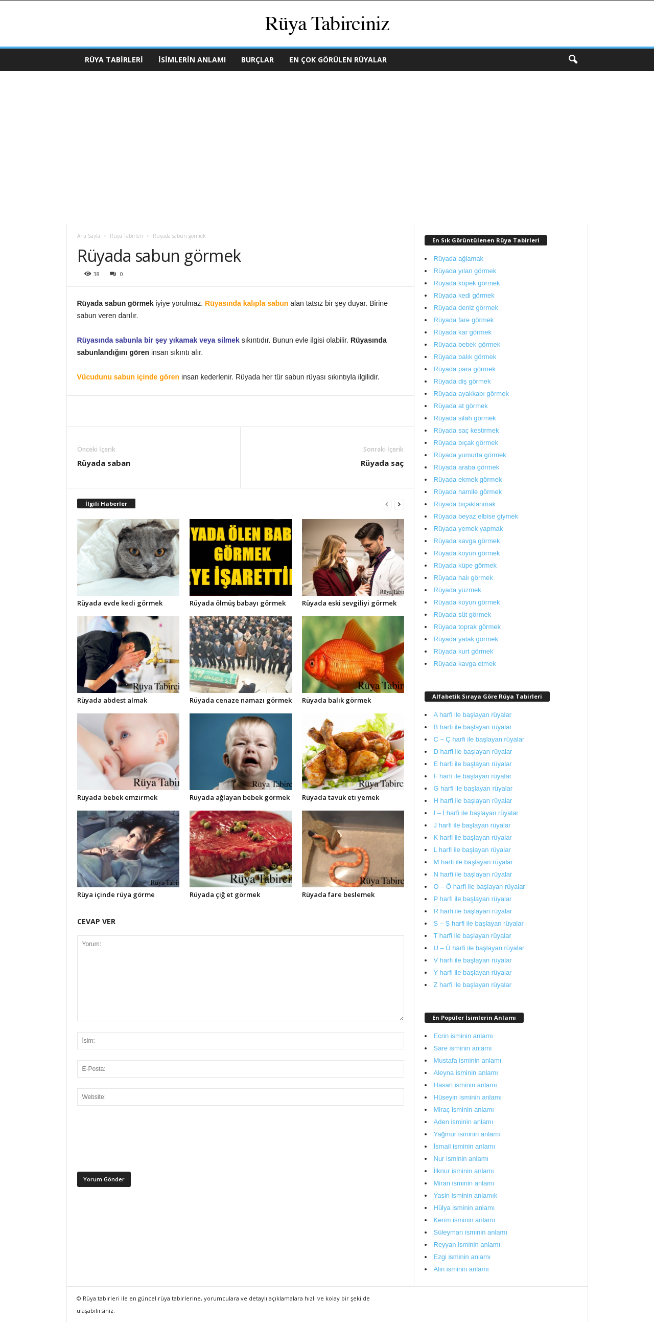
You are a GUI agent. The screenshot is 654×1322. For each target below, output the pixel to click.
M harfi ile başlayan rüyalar (473, 862)
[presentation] (154, 1141)
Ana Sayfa (88, 235)
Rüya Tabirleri (114, 59)
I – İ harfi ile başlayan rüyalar (476, 813)
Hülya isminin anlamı (464, 1208)
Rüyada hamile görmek (468, 492)
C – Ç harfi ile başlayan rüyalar (479, 739)
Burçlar (257, 59)
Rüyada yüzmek (457, 590)
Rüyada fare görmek (464, 320)
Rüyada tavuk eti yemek (340, 797)
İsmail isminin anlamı (465, 1146)
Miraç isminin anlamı (464, 1109)
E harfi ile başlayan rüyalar (473, 764)
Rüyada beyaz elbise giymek (476, 516)
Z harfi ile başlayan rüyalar (472, 985)
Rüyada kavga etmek (465, 663)
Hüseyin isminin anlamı (468, 1097)
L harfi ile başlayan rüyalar (472, 850)
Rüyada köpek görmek (467, 283)
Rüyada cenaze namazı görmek (241, 700)
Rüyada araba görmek (467, 467)
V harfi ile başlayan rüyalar (473, 960)
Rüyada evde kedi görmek (119, 603)
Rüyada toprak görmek (467, 627)
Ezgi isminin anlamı (462, 1257)
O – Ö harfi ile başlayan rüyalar (479, 886)
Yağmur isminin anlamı (467, 1134)
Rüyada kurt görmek (464, 651)
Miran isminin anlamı (464, 1183)
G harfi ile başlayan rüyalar (473, 788)
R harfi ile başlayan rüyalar (473, 911)
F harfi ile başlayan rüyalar (472, 776)
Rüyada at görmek (461, 406)
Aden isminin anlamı (464, 1122)
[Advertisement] (327, 147)
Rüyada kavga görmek (467, 541)
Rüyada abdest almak (112, 700)
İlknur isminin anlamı (464, 1171)
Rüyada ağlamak (459, 258)
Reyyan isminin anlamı (467, 1244)
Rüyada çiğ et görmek (225, 894)
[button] (573, 60)
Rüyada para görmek (465, 369)
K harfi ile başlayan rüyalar (473, 837)
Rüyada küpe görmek (465, 565)
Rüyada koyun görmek (467, 553)
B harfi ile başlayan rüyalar (473, 727)
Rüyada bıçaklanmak (465, 504)
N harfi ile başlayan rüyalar (473, 874)
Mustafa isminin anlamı (468, 1060)
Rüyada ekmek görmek (468, 479)
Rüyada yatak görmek (466, 639)
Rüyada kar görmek (463, 332)
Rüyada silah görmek (465, 418)
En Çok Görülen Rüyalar (338, 59)
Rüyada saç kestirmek (466, 430)
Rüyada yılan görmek (465, 271)
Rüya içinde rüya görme (116, 894)
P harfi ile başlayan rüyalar (473, 899)
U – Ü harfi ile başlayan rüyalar (479, 948)
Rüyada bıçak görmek (466, 442)
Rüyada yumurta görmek (470, 455)
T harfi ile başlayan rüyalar (472, 935)
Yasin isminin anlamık (466, 1195)
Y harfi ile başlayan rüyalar (473, 972)
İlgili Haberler (106, 503)
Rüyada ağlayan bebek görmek (240, 797)
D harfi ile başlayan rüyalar (473, 751)
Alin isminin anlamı (461, 1269)
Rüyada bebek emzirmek (117, 797)
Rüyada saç (382, 463)
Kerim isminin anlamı (465, 1220)
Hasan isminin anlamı (465, 1085)
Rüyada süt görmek (463, 614)
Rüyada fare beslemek (338, 894)
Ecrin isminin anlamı (463, 1036)
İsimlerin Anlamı (192, 59)
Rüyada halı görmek (463, 577)
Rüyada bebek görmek (467, 344)
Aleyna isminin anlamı (466, 1073)
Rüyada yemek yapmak (468, 528)
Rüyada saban (103, 463)
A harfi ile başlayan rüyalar (472, 715)
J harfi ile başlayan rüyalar (472, 825)
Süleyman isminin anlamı (471, 1232)
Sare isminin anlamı (463, 1048)
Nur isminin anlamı (461, 1158)
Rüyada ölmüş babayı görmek (238, 603)
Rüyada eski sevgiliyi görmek (349, 603)
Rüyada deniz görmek (466, 307)
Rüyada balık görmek (336, 700)
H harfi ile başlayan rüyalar (473, 800)
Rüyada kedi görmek (464, 295)
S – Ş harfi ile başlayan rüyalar (479, 923)
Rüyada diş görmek (462, 381)
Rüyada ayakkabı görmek (471, 393)
